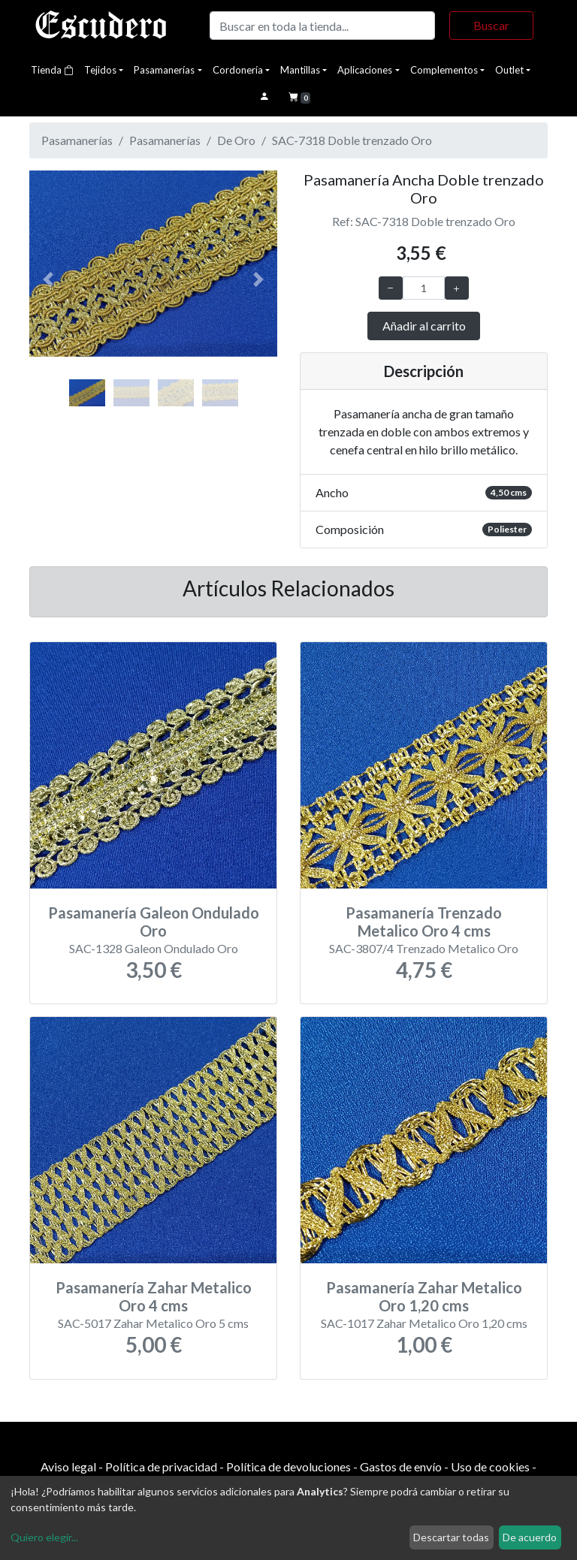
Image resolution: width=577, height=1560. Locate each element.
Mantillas (300, 70)
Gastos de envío (401, 1466)
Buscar (491, 25)
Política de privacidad (161, 1466)
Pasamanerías (164, 70)
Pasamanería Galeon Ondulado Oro (153, 922)
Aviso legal (68, 1466)
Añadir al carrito (424, 325)
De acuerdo (530, 1537)
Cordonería (238, 70)
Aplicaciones (364, 70)
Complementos (444, 70)
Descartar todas (451, 1537)
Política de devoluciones (288, 1466)
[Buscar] (322, 25)
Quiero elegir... (44, 1537)
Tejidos (100, 70)
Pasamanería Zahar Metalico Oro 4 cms (154, 1296)
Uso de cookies (490, 1466)
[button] (48, 279)
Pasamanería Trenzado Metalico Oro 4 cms (424, 922)
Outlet (509, 70)
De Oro (236, 140)
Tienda (52, 70)
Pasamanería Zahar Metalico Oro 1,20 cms (424, 1296)
